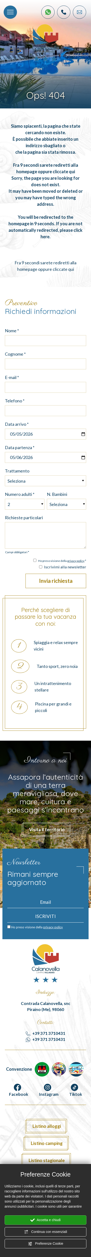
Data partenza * (19, 447)
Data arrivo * (17, 424)
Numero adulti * (19, 494)
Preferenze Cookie (45, 1244)
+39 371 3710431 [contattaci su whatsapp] (45, 1039)
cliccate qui (64, 171)
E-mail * (12, 377)
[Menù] (10, 12)
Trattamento (17, 470)
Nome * (12, 330)
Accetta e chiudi (45, 1220)
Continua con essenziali (45, 1232)
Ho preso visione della (37, 927)
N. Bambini (57, 494)
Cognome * (15, 354)
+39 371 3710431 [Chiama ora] (45, 1033)
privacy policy (75, 561)
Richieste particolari (24, 517)
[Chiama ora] (63, 12)
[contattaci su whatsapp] (48, 12)
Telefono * (15, 400)
